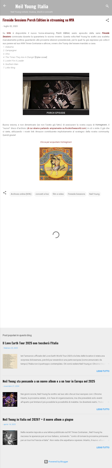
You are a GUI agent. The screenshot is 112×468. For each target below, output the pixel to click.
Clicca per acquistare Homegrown (56, 142)
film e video (58, 194)
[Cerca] (107, 7)
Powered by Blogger (56, 461)
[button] (107, 21)
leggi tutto (103, 371)
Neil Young (94, 194)
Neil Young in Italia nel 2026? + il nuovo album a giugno (38, 419)
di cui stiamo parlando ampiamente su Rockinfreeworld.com (56, 128)
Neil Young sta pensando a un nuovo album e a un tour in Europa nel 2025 (49, 381)
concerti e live (42, 194)
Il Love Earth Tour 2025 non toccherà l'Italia (30, 343)
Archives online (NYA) (21, 194)
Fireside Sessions (76, 194)
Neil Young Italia (31, 6)
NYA (9, 33)
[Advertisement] (56, 299)
